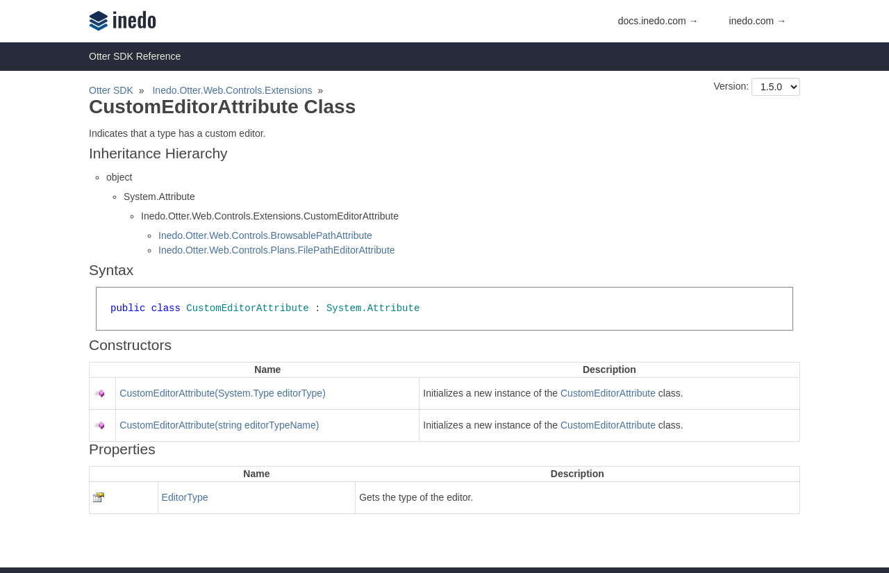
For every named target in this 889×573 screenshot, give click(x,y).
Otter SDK (111, 90)
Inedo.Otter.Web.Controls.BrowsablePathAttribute (265, 235)
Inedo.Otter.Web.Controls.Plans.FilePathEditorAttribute (276, 250)
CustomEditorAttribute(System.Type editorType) (222, 393)
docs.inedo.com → (658, 20)
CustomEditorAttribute (608, 393)
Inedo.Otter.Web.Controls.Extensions (232, 90)
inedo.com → (757, 20)
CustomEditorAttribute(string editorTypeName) (219, 425)
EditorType (185, 497)
